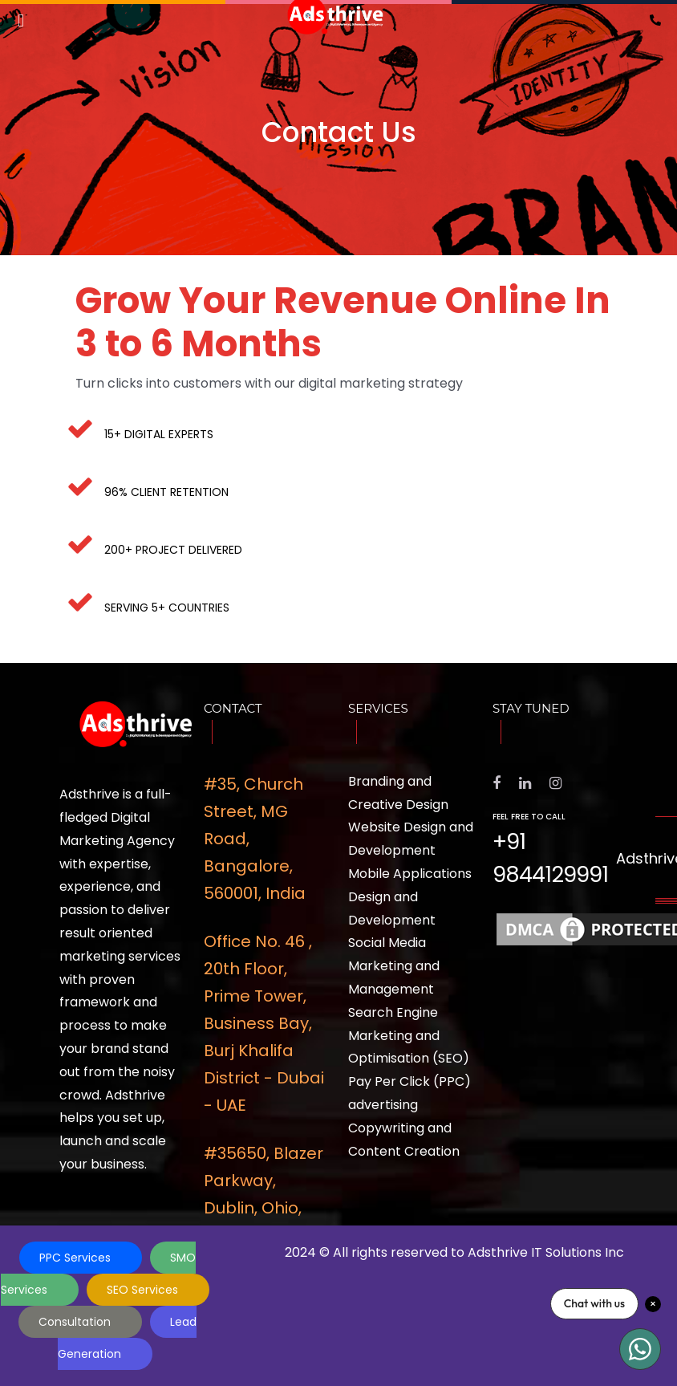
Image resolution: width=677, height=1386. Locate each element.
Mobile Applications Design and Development (410, 896)
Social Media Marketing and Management (394, 965)
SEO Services (144, 1290)
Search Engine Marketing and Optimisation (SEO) (408, 1035)
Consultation (76, 1322)
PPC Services (76, 1258)
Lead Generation (127, 1338)
